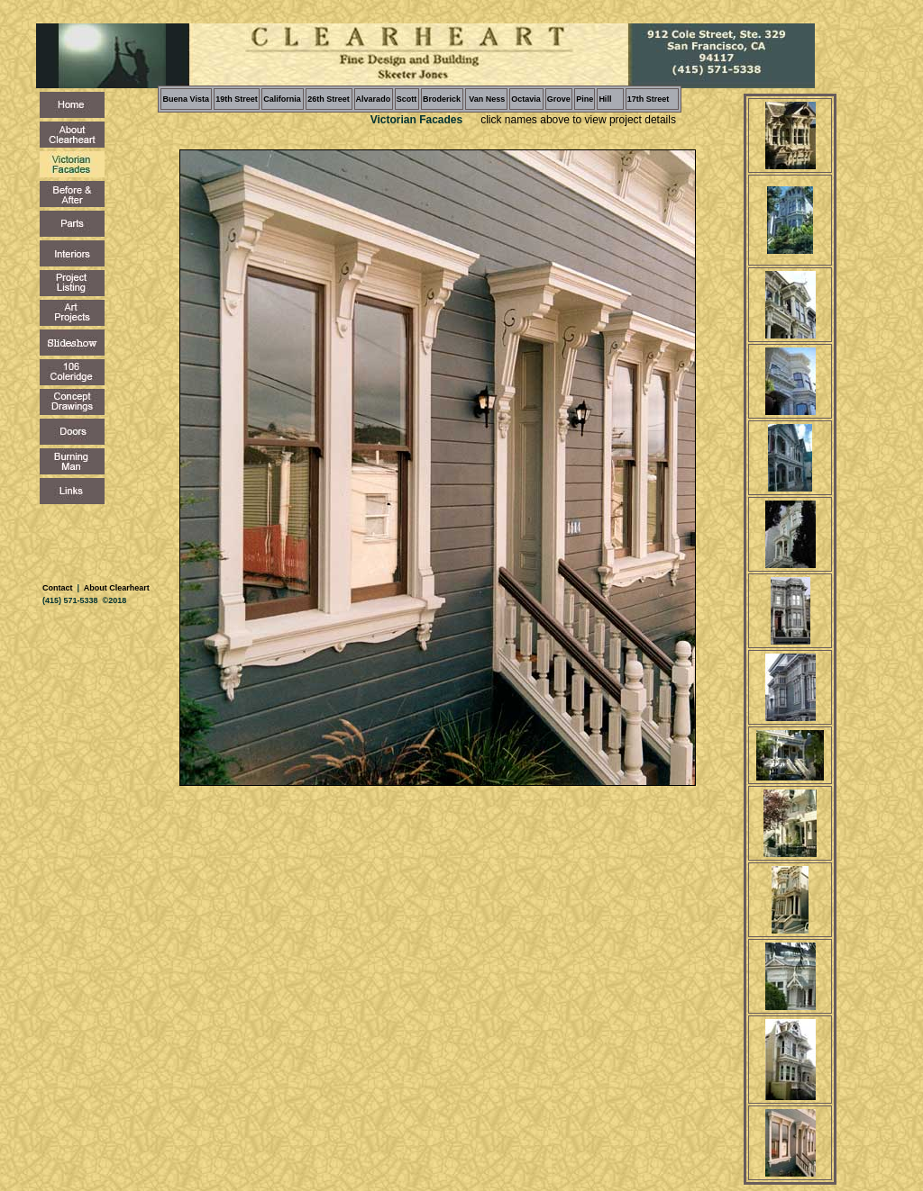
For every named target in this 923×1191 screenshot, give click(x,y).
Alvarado (373, 99)
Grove (559, 99)
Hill (605, 99)
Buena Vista (186, 99)
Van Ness (486, 99)
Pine (584, 99)
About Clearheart (116, 587)
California (282, 99)
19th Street (236, 99)
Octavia (526, 99)
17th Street (648, 99)
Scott (407, 99)
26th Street (328, 99)
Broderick (442, 99)
